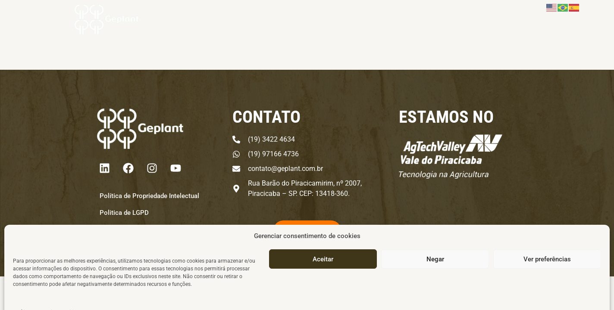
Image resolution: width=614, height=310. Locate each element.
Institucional (375, 26)
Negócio (263, 26)
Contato (503, 26)
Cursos (424, 26)
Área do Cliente (553, 26)
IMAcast (463, 26)
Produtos (316, 26)
